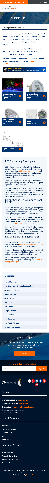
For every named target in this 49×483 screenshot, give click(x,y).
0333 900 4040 (24, 400)
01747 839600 (23, 403)
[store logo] (17, 8)
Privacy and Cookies (10, 452)
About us (5, 439)
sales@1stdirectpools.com (23, 407)
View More (24, 353)
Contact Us (43, 2)
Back (6, 27)
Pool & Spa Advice (9, 429)
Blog (4, 436)
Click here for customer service (14, 2)
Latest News (7, 432)
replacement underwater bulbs (31, 244)
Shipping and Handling (11, 459)
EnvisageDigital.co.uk (33, 475)
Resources (6, 426)
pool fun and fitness (15, 223)
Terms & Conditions (10, 456)
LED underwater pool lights (29, 171)
